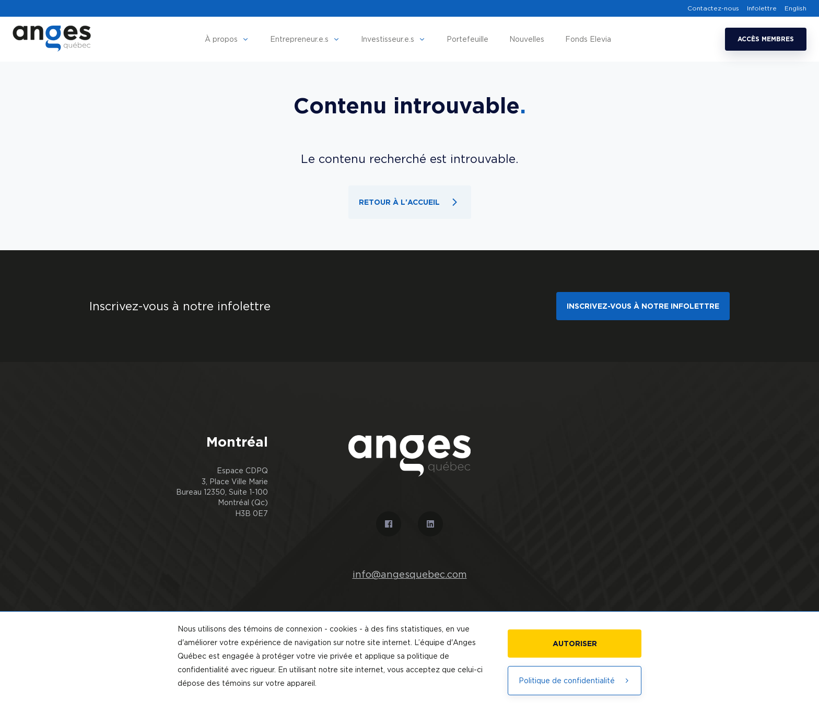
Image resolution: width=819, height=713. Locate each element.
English (795, 8)
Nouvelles (526, 39)
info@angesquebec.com (410, 574)
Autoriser (575, 643)
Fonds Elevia (588, 39)
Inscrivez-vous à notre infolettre (643, 306)
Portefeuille (467, 39)
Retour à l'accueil (410, 202)
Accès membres (766, 39)
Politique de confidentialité (574, 680)
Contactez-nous (713, 8)
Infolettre (762, 8)
